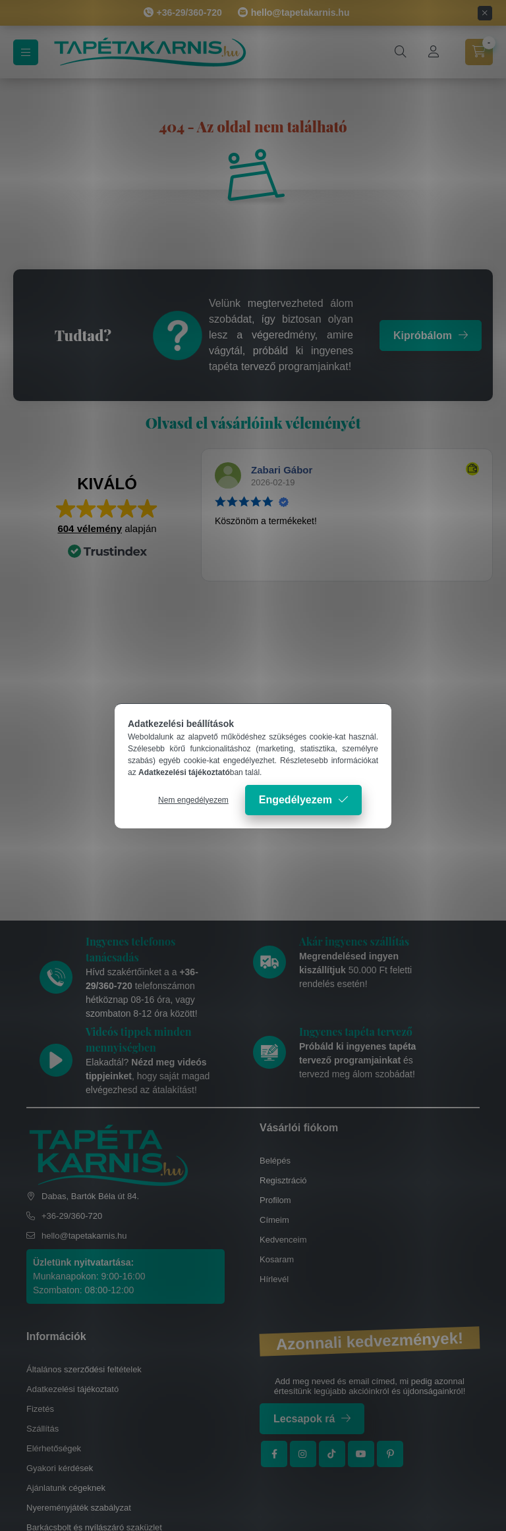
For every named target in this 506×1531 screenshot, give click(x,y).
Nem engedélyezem (193, 800)
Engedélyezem (295, 799)
